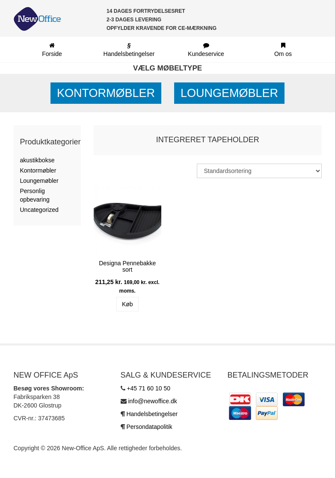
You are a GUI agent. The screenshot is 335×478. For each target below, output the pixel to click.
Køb (127, 304)
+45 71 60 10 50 (148, 388)
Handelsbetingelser (152, 414)
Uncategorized (39, 209)
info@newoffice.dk (152, 401)
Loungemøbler (229, 93)
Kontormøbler (106, 93)
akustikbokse (37, 160)
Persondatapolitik (149, 426)
